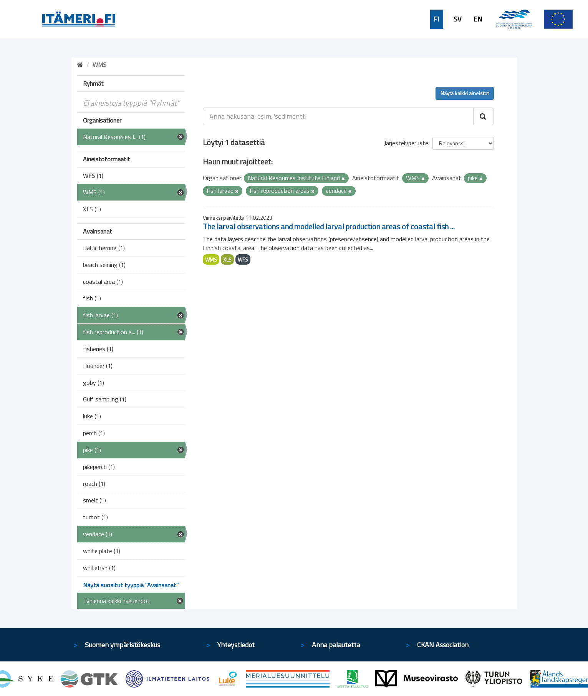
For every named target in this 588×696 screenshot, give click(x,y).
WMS (211, 259)
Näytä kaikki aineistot (465, 93)
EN (478, 19)
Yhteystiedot (236, 645)
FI (436, 19)
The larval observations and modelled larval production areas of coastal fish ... (329, 226)
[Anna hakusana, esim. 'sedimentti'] (338, 116)
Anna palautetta (336, 645)
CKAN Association (443, 645)
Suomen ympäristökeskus (122, 645)
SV (457, 19)
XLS (227, 259)
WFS (243, 259)
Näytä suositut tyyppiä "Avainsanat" (131, 585)
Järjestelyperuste (406, 142)
